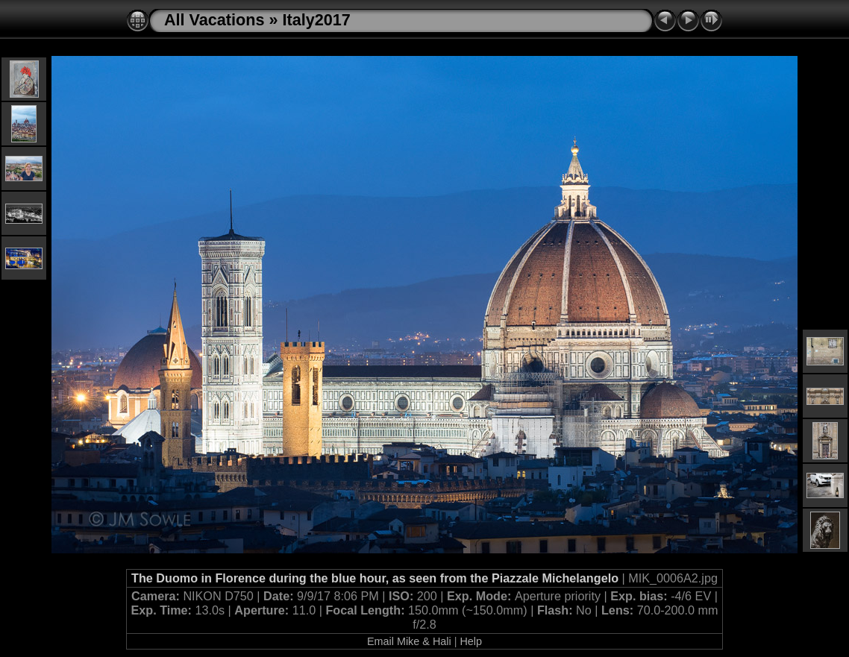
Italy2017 (316, 19)
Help (471, 641)
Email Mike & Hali (409, 641)
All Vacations (214, 19)
